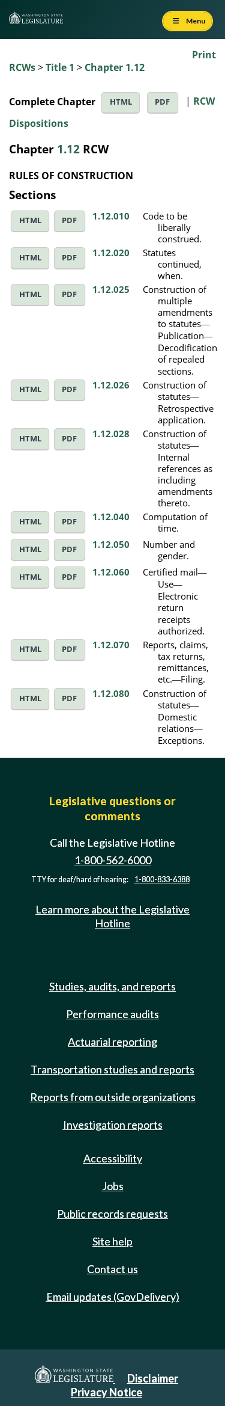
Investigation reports (113, 1124)
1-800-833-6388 (162, 879)
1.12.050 (111, 544)
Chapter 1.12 (115, 67)
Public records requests (112, 1213)
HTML (121, 102)
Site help (112, 1241)
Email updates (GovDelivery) (112, 1296)
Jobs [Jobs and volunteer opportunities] (113, 1186)
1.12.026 (111, 385)
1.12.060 (111, 572)
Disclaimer (152, 1378)
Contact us (112, 1269)
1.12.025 (111, 289)
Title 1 (60, 67)
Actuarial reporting (112, 1041)
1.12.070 (111, 645)
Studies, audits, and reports (112, 986)
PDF (162, 102)
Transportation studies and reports (112, 1069)
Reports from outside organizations (113, 1097)
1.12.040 (111, 517)
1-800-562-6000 (112, 860)
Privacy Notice (106, 1392)
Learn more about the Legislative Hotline (112, 916)
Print (204, 54)
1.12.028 (111, 434)
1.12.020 (111, 253)
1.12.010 (111, 216)
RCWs (22, 67)
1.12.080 (111, 693)
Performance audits (112, 1014)
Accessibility (112, 1158)
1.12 (68, 148)
